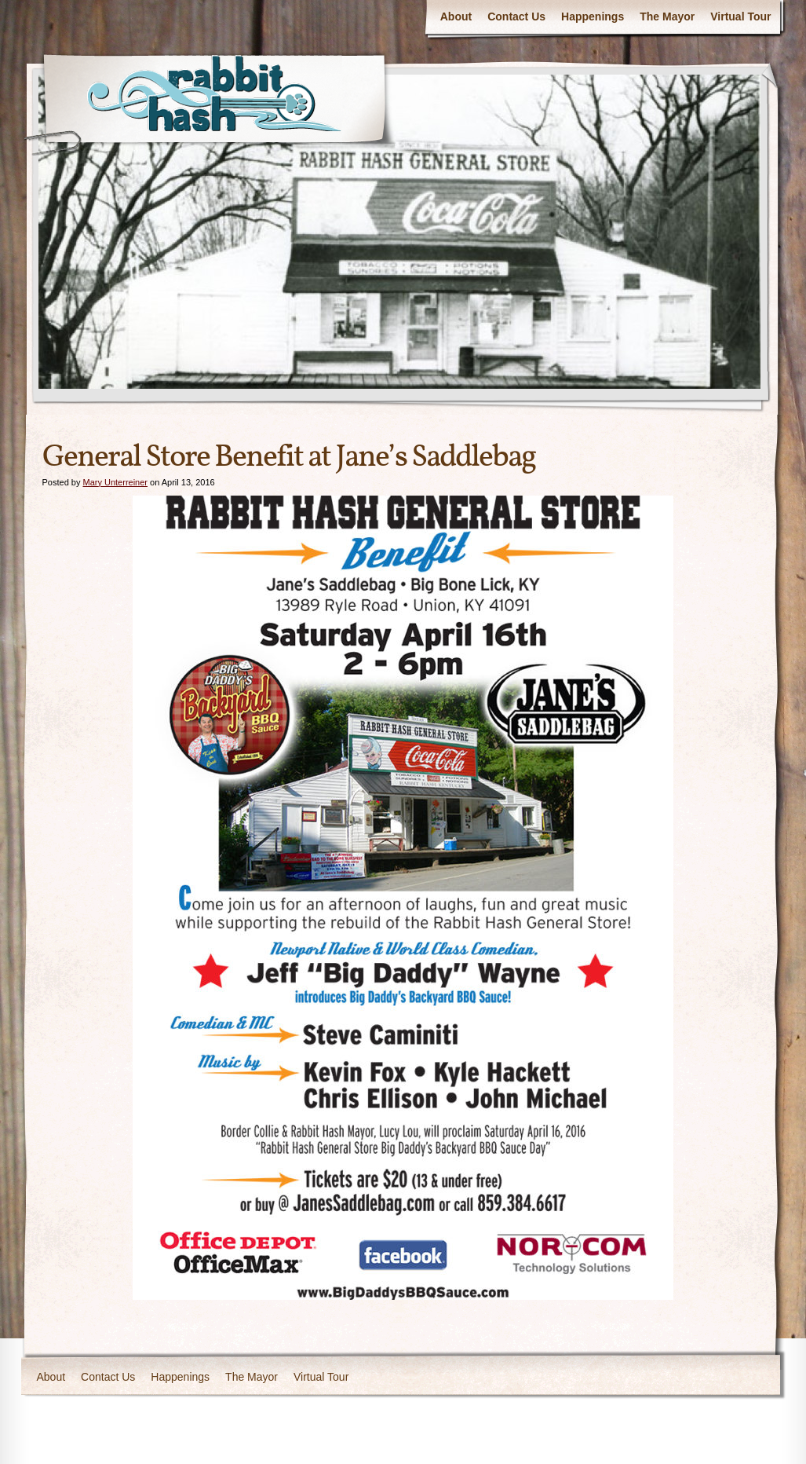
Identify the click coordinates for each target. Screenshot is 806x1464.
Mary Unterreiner (115, 482)
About (456, 16)
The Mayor (667, 16)
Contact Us (516, 16)
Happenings (592, 16)
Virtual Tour (740, 16)
